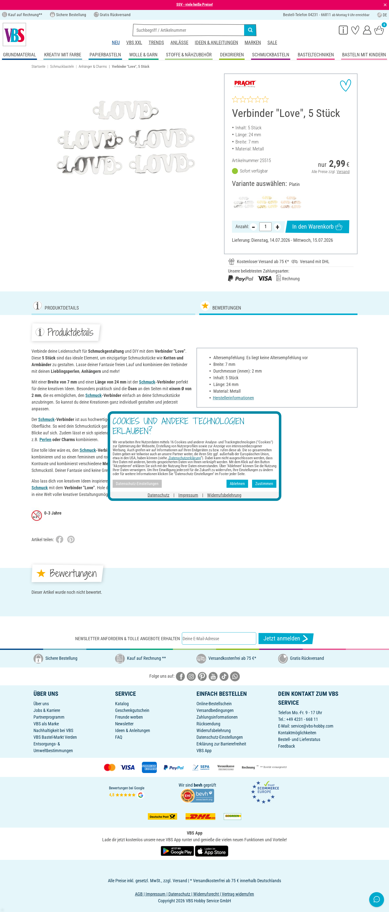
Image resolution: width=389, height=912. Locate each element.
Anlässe (179, 42)
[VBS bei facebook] (180, 676)
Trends (156, 42)
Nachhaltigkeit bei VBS (53, 730)
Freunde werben (129, 717)
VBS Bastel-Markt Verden (55, 737)
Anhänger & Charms (93, 66)
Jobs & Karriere (46, 710)
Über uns (41, 703)
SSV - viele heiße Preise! (194, 4)
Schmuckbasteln (62, 66)
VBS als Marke (46, 723)
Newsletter (124, 723)
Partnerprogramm (49, 717)
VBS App (204, 750)
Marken (253, 42)
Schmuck (147, 382)
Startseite (38, 66)
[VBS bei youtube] (213, 676)
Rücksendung (208, 723)
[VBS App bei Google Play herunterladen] (178, 850)
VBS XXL (134, 42)
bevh (198, 785)
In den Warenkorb (317, 226)
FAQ (118, 737)
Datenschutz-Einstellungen (219, 737)
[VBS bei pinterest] (202, 676)
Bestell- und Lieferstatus (299, 739)
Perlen (45, 439)
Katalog (122, 703)
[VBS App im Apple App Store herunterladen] (211, 850)
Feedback (286, 746)
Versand (343, 171)
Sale (272, 42)
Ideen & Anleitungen (216, 42)
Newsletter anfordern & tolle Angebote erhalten (127, 638)
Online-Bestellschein (214, 703)
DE (382, 15)
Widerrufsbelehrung (213, 730)
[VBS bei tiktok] (224, 676)
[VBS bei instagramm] (191, 676)
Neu (116, 42)
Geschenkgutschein (132, 710)
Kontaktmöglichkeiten (297, 732)
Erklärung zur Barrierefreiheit (221, 743)
